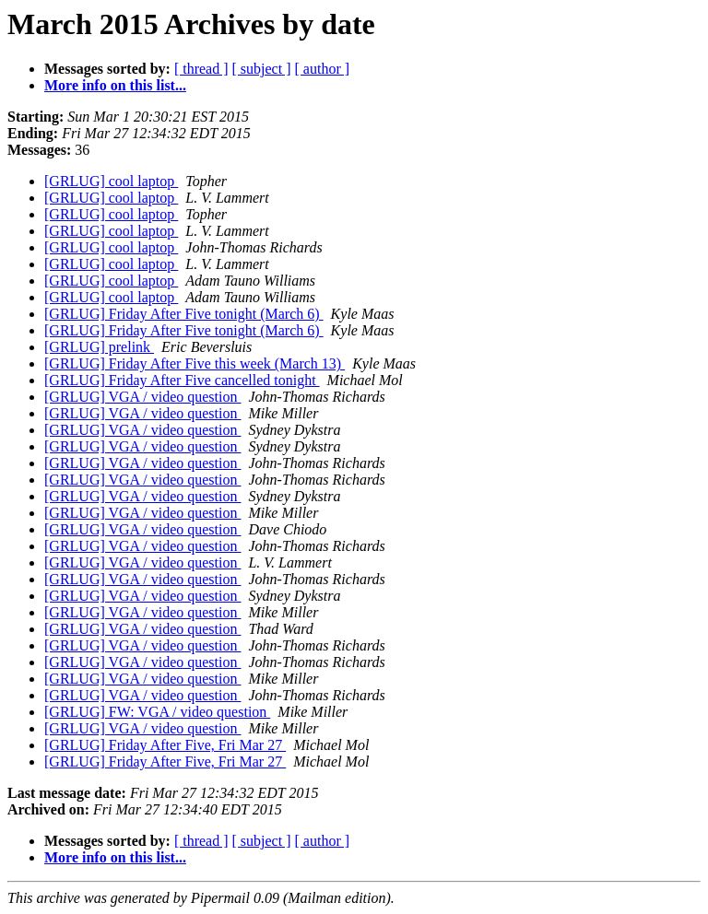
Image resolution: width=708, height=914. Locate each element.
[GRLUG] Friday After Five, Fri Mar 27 (165, 745)
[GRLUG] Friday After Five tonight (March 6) (184, 314)
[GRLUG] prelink (99, 347)
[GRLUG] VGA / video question (142, 396)
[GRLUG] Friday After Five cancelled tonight (182, 380)
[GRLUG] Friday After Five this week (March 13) (194, 363)
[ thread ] (201, 68)
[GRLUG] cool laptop (111, 181)
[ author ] (322, 68)
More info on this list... (115, 85)
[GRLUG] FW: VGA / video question (157, 712)
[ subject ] (261, 68)
